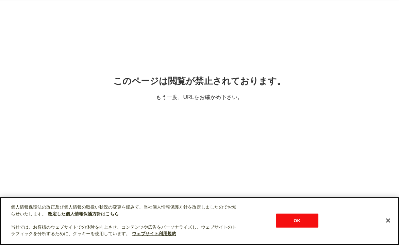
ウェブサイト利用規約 (154, 233)
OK (297, 220)
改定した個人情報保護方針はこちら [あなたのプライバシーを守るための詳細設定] (83, 213)
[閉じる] (388, 220)
